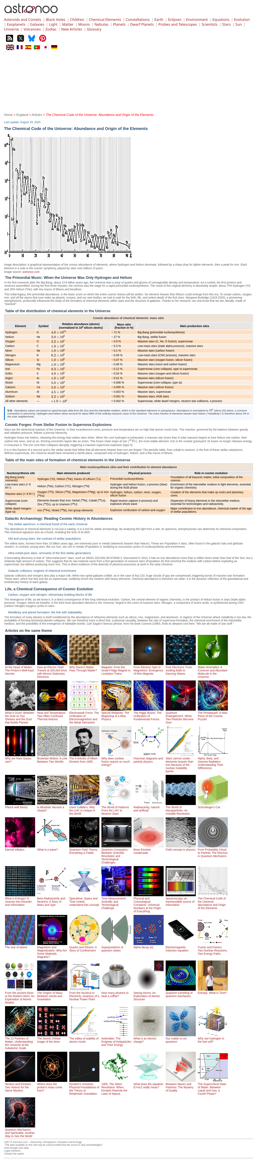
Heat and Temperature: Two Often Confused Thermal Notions (52, 714)
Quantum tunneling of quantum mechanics (181, 993)
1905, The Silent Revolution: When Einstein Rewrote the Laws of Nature (116, 1087)
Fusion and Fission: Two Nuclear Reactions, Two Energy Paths (213, 948)
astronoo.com (31, 271)
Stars (226, 24)
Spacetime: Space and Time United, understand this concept (84, 900)
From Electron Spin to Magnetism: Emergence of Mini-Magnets (149, 668)
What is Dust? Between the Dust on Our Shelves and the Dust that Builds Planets (20, 716)
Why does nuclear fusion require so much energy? (116, 760)
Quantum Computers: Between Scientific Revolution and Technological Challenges (116, 854)
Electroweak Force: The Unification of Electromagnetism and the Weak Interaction (84, 716)
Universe (11, 29)
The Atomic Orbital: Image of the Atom (52, 1038)
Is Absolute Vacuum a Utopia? (52, 807)
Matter (68, 24)
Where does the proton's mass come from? (52, 1085)
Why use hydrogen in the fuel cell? (213, 1038)
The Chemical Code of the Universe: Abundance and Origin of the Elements (213, 902)
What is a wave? (52, 848)
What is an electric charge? (149, 1038)
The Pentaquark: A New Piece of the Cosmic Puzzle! (213, 714)
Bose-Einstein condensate (149, 849)
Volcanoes (32, 29)
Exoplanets (16, 24)
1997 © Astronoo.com (16, 1142)
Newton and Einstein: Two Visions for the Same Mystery (20, 1085)
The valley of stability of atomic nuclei (84, 1038)
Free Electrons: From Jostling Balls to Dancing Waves (181, 668)
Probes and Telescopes (177, 24)
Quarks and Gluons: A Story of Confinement (84, 947)
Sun (238, 24)
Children (77, 19)
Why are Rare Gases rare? (20, 758)
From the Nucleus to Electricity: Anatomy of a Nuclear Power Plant (84, 994)
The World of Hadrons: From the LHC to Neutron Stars (116, 808)
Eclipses (174, 19)
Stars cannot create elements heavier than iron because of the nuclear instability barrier (181, 763)
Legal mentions (12, 1150)
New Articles (71, 29)
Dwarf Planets (142, 24)
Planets (119, 24)
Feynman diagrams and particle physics (149, 758)
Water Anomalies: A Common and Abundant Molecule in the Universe (213, 670)
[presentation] (58, 332)
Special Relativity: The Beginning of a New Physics (116, 714)
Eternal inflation (20, 848)
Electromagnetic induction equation (181, 947)
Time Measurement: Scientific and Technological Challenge (116, 902)
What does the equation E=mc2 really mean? (149, 1084)
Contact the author (14, 1153)
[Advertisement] (128, 81)
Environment (197, 19)
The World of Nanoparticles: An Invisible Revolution (181, 808)
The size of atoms (20, 945)
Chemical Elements (105, 19)
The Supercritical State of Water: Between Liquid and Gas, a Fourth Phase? (213, 1087)
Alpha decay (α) (149, 945)
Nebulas (101, 24)
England (22, 115)
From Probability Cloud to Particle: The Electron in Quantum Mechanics (213, 851)
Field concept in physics (181, 848)
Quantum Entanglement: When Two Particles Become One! (181, 716)
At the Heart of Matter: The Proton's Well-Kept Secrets (20, 668)
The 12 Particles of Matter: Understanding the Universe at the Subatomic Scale (20, 1042)
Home (8, 115)
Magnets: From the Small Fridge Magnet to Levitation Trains (116, 668)
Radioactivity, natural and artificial (149, 807)
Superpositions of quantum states (116, 947)
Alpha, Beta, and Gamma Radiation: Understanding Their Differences (213, 762)
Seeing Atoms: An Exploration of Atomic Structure (149, 994)
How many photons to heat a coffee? (116, 993)
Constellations (138, 19)
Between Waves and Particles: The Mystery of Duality (181, 1085)
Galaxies (37, 24)
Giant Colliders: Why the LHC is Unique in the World (84, 808)
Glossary (94, 29)
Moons (84, 24)
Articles (37, 115)
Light (53, 24)
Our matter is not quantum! (181, 1038)
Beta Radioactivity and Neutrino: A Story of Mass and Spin (52, 900)
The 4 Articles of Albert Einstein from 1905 (84, 758)
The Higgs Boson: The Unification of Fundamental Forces (149, 714)
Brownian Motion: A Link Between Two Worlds (52, 758)
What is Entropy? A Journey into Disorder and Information (20, 900)
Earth (158, 19)
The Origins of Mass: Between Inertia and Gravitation (52, 994)
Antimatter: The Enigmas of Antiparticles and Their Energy (116, 1040)
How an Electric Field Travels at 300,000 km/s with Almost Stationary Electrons (52, 670)
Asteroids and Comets (22, 19)
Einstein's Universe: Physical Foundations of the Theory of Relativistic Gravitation (84, 1087)
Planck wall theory (20, 805)
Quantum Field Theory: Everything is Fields (84, 849)
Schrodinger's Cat (213, 805)
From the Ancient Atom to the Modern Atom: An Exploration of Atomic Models (20, 996)
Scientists (209, 24)
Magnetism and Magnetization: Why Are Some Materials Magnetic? (52, 950)
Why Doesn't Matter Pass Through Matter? (84, 667)
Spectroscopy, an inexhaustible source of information (181, 900)
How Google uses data (16, 1148)
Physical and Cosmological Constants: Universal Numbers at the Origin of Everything (149, 903)
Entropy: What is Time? (213, 991)
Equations (220, 19)
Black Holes (55, 19)
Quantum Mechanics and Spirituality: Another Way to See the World (20, 1131)
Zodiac (51, 29)
